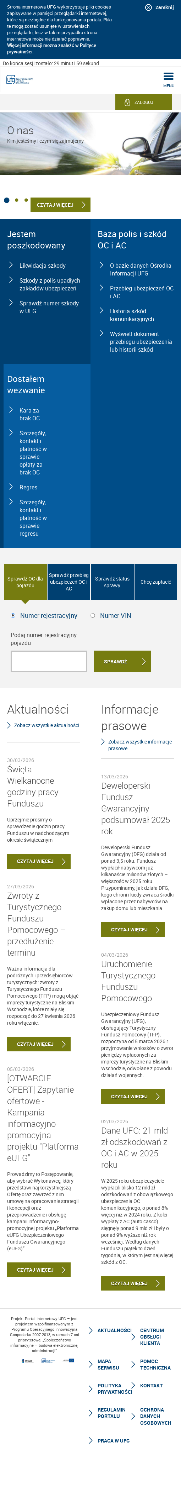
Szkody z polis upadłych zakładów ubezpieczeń (50, 284)
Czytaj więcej (30, 861)
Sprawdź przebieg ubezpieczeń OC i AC (69, 582)
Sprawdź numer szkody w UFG (49, 307)
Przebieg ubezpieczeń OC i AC (142, 292)
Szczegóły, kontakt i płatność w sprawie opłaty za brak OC (33, 452)
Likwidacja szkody (43, 265)
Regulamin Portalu (112, 1412)
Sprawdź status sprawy (112, 582)
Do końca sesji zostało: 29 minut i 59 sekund (51, 63)
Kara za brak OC (30, 414)
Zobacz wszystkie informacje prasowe (140, 745)
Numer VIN (115, 615)
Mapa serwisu (108, 1364)
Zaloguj (144, 102)
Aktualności (115, 1330)
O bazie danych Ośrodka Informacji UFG (140, 269)
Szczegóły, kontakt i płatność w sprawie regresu (33, 517)
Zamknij (164, 7)
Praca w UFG (114, 1440)
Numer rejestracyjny (48, 615)
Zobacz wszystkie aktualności (46, 725)
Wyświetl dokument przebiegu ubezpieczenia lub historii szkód (141, 341)
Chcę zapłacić (156, 581)
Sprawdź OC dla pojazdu (25, 582)
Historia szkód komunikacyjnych (132, 315)
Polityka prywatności (115, 1388)
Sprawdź (115, 661)
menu (168, 85)
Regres (28, 487)
